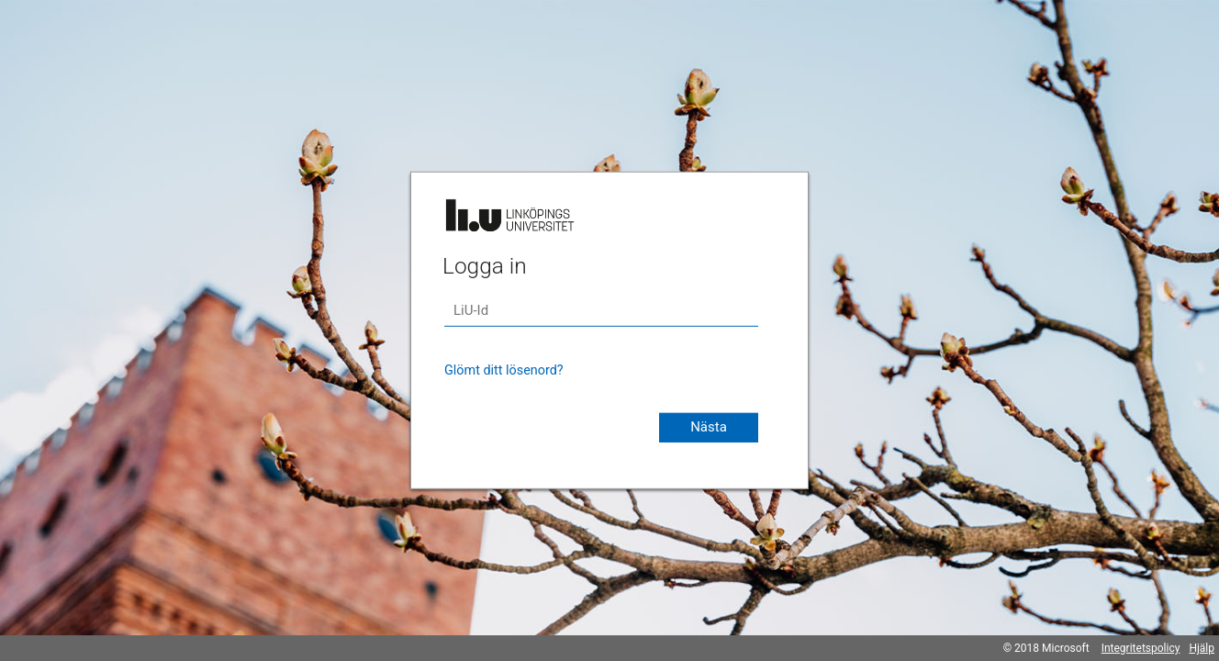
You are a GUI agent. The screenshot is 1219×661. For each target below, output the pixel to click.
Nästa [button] (708, 427)
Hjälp (1201, 648)
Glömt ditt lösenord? (504, 370)
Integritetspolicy (1141, 648)
